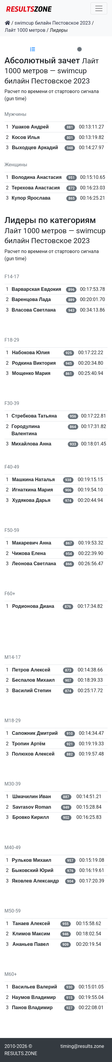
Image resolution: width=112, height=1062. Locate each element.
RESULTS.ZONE (20, 1053)
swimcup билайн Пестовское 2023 (53, 23)
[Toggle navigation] (98, 8)
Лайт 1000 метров (25, 30)
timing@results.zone (82, 1046)
